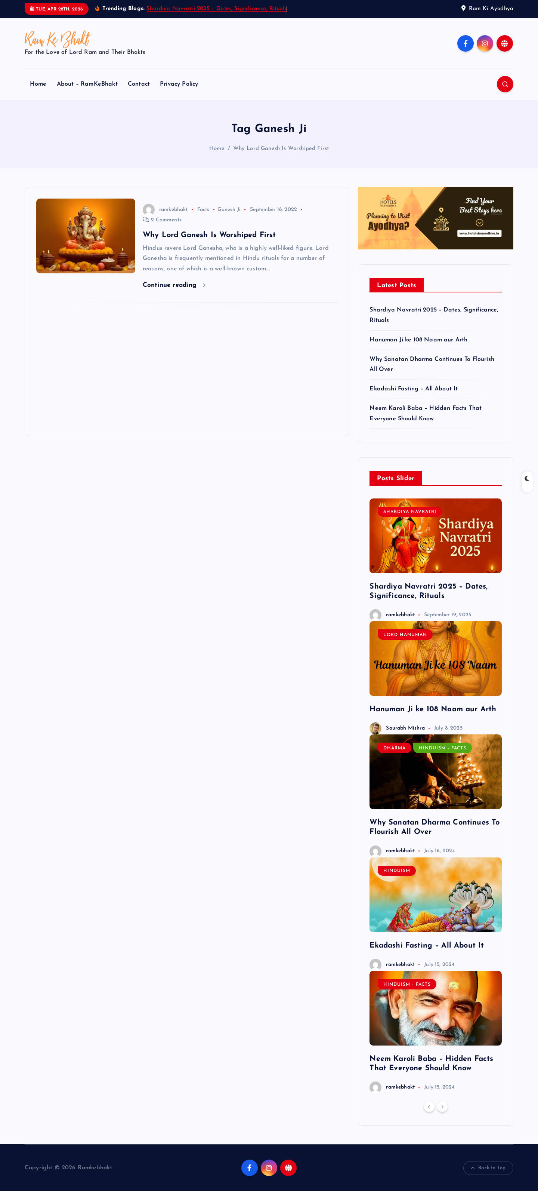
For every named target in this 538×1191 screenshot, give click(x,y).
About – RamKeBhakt (87, 84)
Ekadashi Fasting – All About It (414, 389)
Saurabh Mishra (397, 728)
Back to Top (488, 1168)
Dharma (394, 748)
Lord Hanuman (405, 635)
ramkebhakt (165, 209)
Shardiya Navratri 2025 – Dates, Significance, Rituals (216, 9)
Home (38, 84)
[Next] (442, 1106)
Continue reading (174, 285)
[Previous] (429, 1106)
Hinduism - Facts (442, 748)
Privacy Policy (179, 84)
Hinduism (396, 871)
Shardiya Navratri (409, 512)
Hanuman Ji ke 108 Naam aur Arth (418, 340)
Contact (139, 84)
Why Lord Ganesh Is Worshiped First (281, 148)
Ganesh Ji (229, 209)
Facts (203, 209)
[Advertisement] (186, 369)
